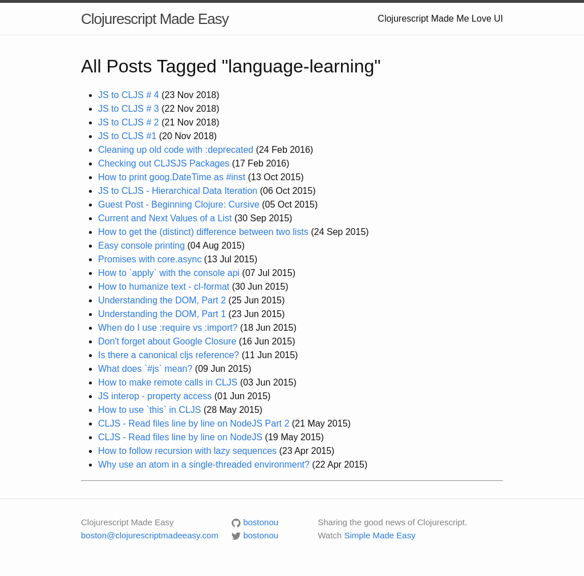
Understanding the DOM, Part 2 (162, 300)
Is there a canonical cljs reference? (168, 355)
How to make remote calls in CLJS (168, 382)
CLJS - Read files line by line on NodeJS (180, 437)
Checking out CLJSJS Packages (163, 163)
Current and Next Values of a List (165, 218)
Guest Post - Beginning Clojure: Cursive (178, 204)
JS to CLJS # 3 (128, 108)
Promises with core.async (149, 259)
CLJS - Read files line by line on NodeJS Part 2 (193, 423)
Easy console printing (141, 245)
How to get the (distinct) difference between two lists (203, 232)
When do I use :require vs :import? (168, 327)
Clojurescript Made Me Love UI (440, 18)
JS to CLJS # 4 (128, 95)
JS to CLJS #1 (127, 136)
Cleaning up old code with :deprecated (175, 150)
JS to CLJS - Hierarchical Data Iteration (177, 191)
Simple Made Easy (379, 535)
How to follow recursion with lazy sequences (187, 451)
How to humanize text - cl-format (163, 286)
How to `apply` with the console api (169, 273)
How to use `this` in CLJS (149, 410)
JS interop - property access (155, 396)
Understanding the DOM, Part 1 (162, 314)
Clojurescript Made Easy (155, 18)
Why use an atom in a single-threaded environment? (204, 464)
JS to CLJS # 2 (128, 122)
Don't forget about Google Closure (167, 341)
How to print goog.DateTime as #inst (171, 177)
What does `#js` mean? (145, 369)
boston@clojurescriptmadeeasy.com (149, 535)
